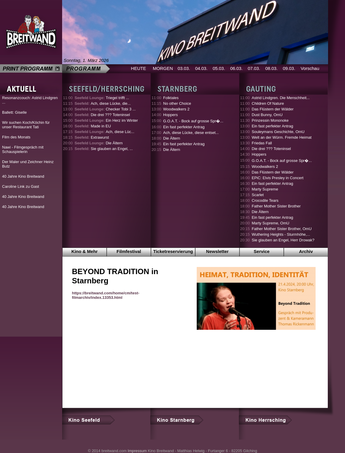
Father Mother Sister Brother (276, 206)
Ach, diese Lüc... (104, 131)
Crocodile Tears (265, 200)
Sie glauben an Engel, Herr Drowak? (283, 240)
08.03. (271, 68)
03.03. (184, 68)
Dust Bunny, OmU (267, 115)
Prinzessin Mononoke (270, 120)
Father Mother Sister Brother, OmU (282, 228)
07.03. (254, 68)
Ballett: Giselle (14, 112)
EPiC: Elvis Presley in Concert (277, 178)
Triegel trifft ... (102, 98)
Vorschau (310, 68)
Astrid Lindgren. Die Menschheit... (281, 98)
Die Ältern (99, 143)
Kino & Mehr (84, 251)
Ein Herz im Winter (106, 120)
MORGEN (163, 68)
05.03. (219, 68)
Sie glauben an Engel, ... (104, 148)
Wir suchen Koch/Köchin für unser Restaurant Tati (26, 124)
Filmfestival (128, 251)
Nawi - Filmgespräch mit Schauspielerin (22, 149)
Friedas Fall (262, 143)
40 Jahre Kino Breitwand (23, 176)
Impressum (137, 451)
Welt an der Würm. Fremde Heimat (281, 137)
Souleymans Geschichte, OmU (278, 131)
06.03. (236, 68)
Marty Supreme (265, 189)
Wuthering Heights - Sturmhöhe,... (281, 234)
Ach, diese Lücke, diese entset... (191, 132)
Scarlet (258, 195)
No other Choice (177, 103)
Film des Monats (16, 137)
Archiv (306, 251)
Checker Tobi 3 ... (105, 109)
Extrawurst (92, 137)
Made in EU (93, 126)
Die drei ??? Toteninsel (102, 115)
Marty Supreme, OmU (270, 223)
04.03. (201, 68)
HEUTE (138, 68)
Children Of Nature (268, 103)
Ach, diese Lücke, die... (103, 103)
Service (262, 251)
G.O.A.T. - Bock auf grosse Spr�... (193, 121)
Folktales (171, 98)
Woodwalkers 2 (176, 109)
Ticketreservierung (173, 251)
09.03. (289, 68)
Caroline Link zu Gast (20, 186)
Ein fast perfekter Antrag (183, 127)
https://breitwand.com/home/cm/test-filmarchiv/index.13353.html (105, 295)
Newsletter (217, 251)
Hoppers (170, 115)
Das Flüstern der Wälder (273, 109)
